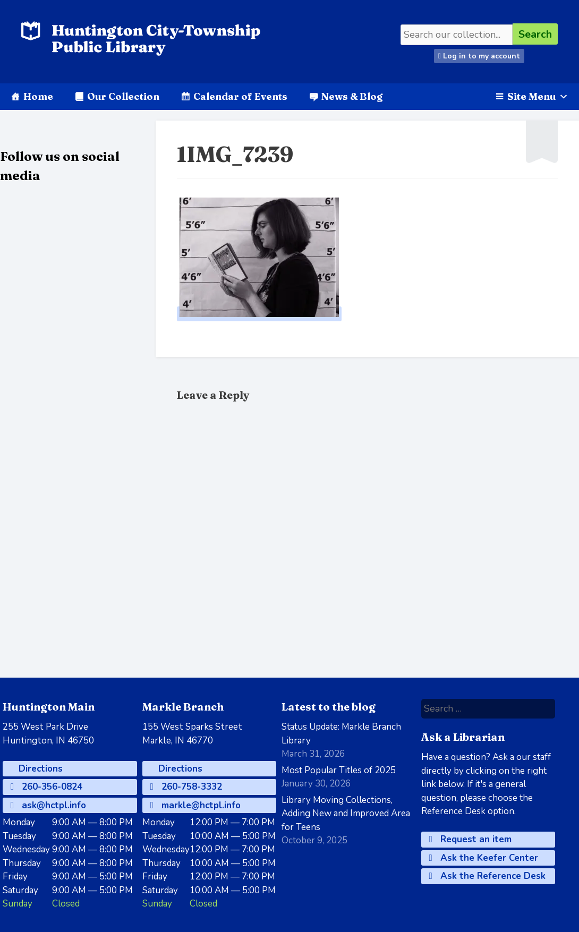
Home (38, 96)
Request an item (470, 839)
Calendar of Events (240, 96)
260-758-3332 (186, 787)
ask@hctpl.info (48, 805)
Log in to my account (479, 56)
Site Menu (537, 96)
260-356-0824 (46, 787)
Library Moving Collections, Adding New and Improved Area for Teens (346, 813)
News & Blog (351, 96)
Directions (39, 769)
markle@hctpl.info (195, 805)
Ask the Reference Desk (487, 876)
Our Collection (123, 96)
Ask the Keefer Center (483, 858)
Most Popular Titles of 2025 (339, 770)
